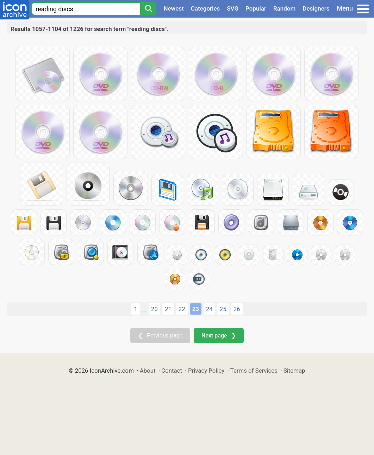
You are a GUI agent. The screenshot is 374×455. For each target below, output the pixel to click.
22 (182, 308)
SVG (232, 8)
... (144, 309)
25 (223, 308)
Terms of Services (254, 370)
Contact (171, 370)
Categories (205, 8)
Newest (173, 8)
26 (236, 308)
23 (195, 308)
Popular (255, 8)
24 (209, 308)
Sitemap (294, 370)
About (148, 370)
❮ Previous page (160, 335)
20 (154, 308)
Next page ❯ (218, 335)
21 (168, 308)
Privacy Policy (206, 370)
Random (284, 8)
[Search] (148, 8)
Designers (316, 8)
